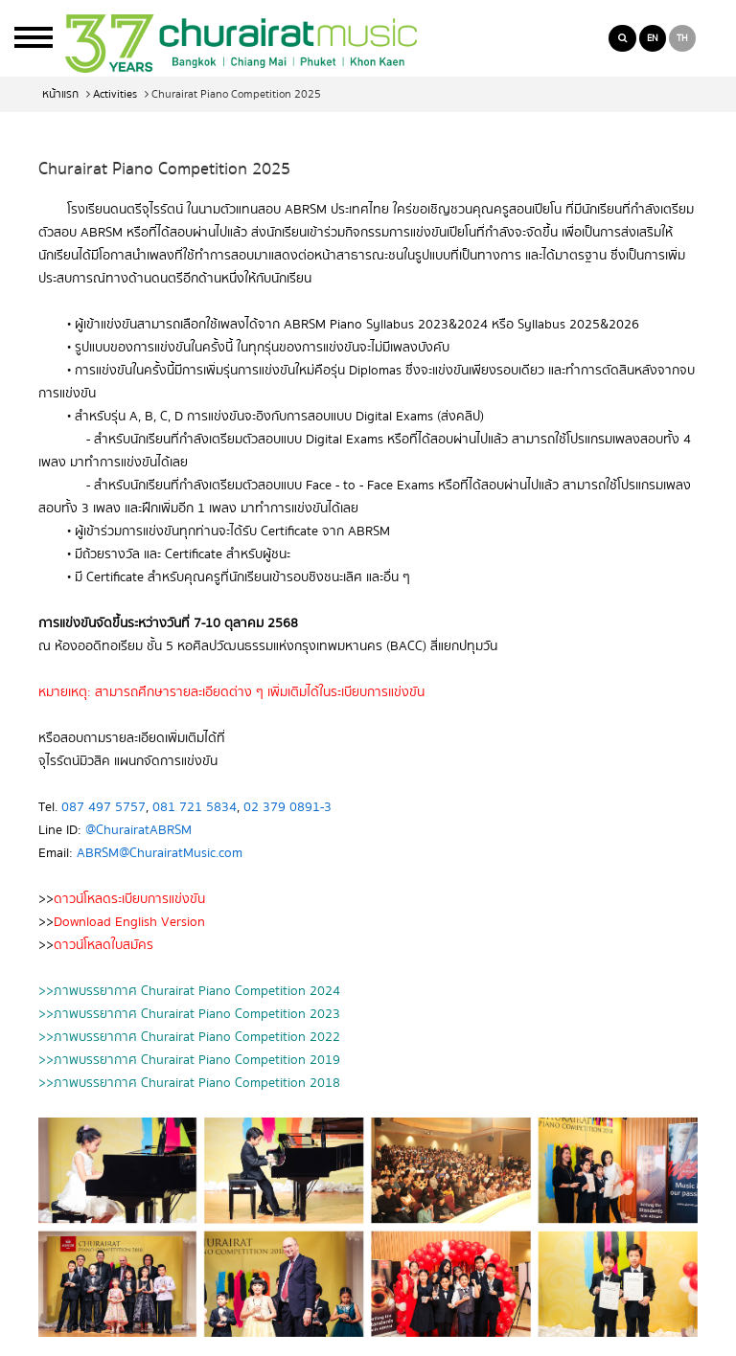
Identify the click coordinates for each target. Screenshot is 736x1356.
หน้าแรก (60, 94)
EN (652, 38)
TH (682, 38)
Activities (115, 94)
